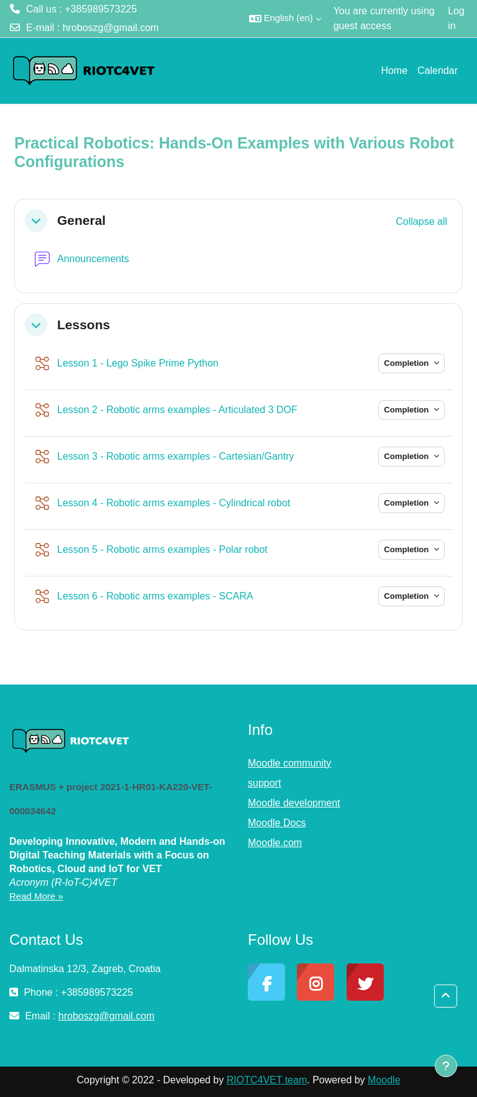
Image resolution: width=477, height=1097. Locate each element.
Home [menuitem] (394, 70)
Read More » (36, 896)
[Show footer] (446, 1066)
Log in (456, 18)
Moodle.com (275, 842)
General (81, 220)
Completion (407, 363)
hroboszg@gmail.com (111, 27)
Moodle (384, 1080)
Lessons (83, 324)
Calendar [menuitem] (437, 70)
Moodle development (294, 803)
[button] (285, 18)
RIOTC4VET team (267, 1080)
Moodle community (289, 763)
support (264, 783)
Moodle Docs (277, 822)
